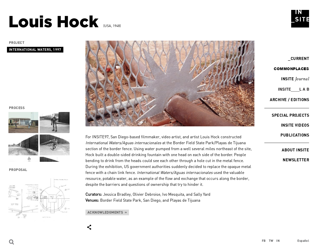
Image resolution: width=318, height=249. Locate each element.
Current (298, 58)
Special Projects (290, 115)
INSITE (295, 79)
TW (271, 240)
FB (264, 240)
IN (278, 240)
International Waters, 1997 (35, 49)
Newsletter (296, 159)
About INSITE (295, 149)
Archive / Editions (289, 99)
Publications (294, 135)
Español (303, 240)
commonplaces (291, 68)
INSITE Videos (295, 125)
